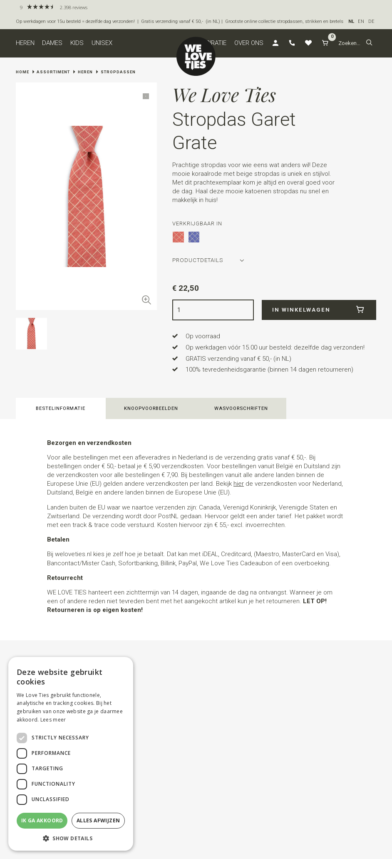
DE (371, 21)
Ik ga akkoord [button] (42, 820)
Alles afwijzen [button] (98, 820)
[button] (369, 43)
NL (351, 21)
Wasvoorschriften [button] (241, 408)
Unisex (102, 43)
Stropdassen (118, 72)
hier (238, 483)
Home (22, 72)
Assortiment (53, 72)
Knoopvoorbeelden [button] (151, 408)
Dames (52, 43)
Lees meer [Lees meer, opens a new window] (53, 719)
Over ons (248, 43)
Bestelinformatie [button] (60, 408)
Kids (77, 43)
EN (361, 21)
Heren (25, 43)
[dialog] (70, 754)
